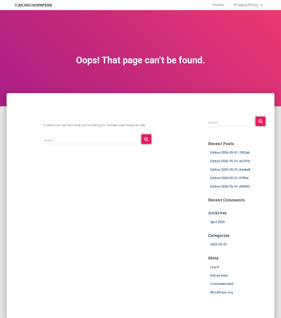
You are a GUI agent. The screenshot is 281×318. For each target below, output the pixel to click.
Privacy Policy (248, 5)
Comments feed (221, 284)
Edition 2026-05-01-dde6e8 (230, 169)
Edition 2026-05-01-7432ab (230, 152)
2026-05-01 (218, 244)
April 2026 (217, 222)
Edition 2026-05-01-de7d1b (230, 161)
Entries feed (219, 275)
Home (218, 5)
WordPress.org (221, 292)
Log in (214, 267)
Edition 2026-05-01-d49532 (230, 186)
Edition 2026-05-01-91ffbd (229, 178)
